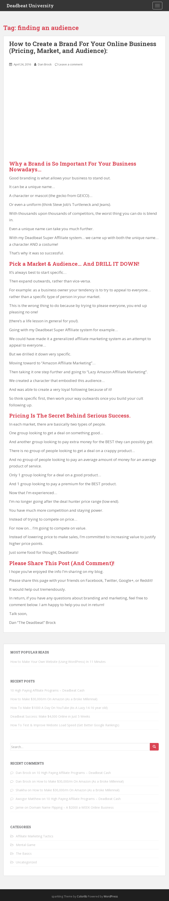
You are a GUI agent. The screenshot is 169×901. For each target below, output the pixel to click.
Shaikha (21, 790)
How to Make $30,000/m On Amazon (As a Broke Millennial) (53, 699)
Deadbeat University (30, 5)
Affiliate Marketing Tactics (34, 836)
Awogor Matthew (28, 799)
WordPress (111, 896)
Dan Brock (45, 64)
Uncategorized (26, 862)
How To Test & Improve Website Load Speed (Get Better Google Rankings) (64, 725)
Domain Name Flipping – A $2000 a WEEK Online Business (71, 807)
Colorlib (82, 896)
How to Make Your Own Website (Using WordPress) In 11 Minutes (58, 662)
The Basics (24, 853)
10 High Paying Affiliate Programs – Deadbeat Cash (47, 690)
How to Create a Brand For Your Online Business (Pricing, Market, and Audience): (82, 47)
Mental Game (25, 845)
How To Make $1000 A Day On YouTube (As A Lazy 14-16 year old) (59, 708)
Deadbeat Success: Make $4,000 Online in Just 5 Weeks (50, 716)
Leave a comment (70, 64)
